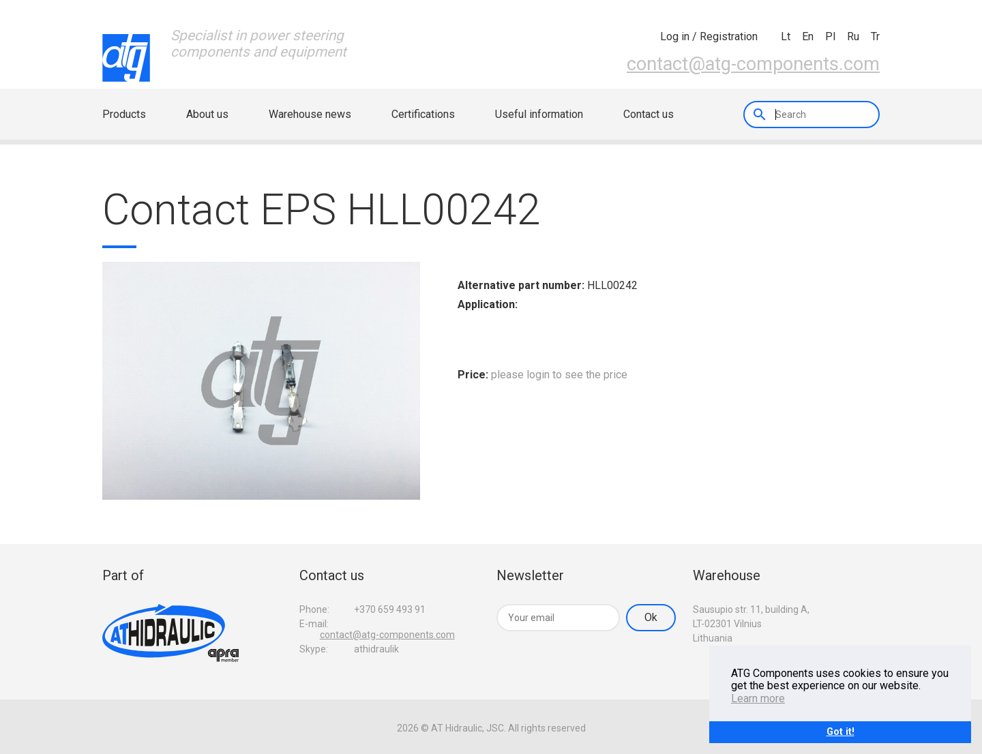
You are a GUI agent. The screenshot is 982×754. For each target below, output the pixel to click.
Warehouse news (310, 114)
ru (853, 36)
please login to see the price (559, 374)
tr (875, 36)
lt (785, 36)
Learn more (758, 698)
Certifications (423, 114)
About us (207, 114)
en (808, 36)
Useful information (539, 114)
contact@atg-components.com (753, 64)
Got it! (840, 732)
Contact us (648, 114)
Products (124, 114)
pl (830, 36)
